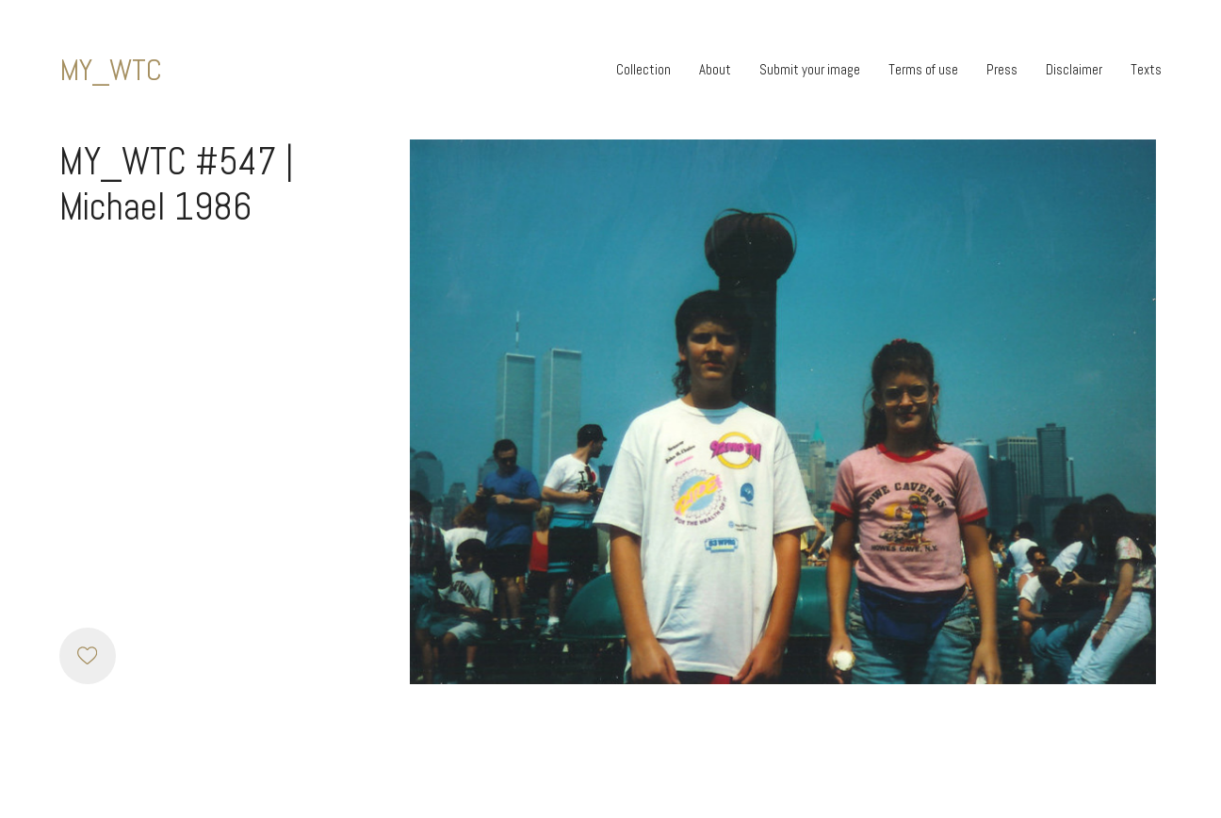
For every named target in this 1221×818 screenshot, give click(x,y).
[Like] (87, 656)
